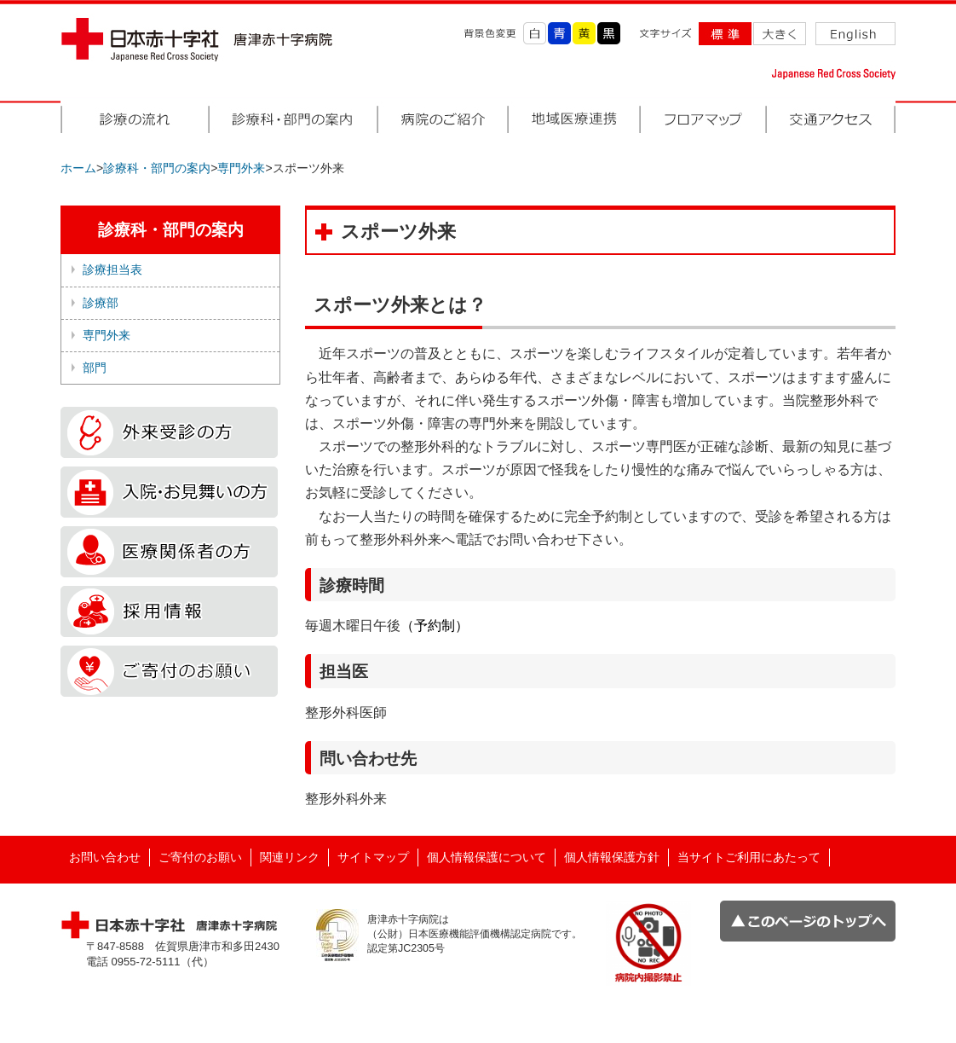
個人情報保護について (486, 857)
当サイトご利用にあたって (749, 857)
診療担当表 (112, 269)
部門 (95, 367)
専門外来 (241, 168)
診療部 (100, 303)
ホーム (78, 168)
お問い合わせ (105, 857)
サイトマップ (373, 857)
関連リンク (290, 857)
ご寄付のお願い (200, 857)
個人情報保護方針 (611, 857)
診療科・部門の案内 (156, 168)
